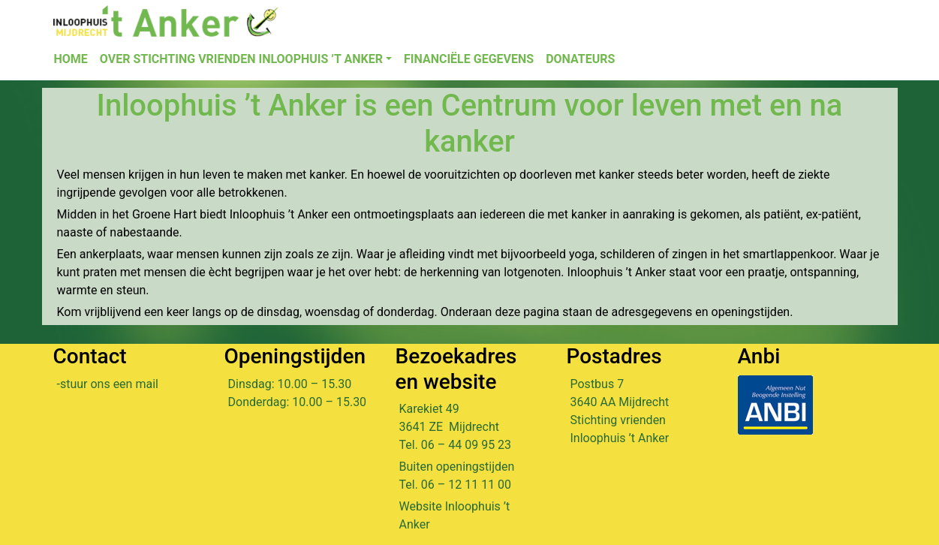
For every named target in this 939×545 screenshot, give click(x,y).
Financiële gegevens (469, 59)
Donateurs (580, 59)
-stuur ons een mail (107, 384)
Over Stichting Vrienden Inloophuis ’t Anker (241, 59)
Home (71, 59)
